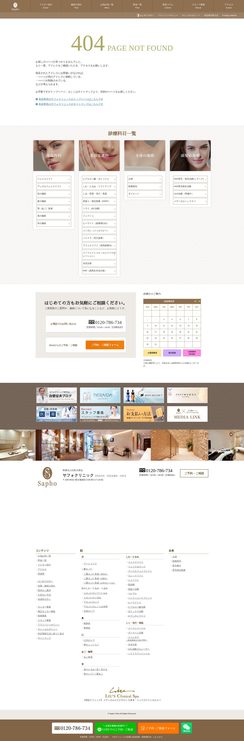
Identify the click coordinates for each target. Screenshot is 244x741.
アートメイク (90, 563)
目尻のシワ (89, 611)
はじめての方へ (147, 15)
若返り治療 (133, 589)
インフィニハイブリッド (140, 598)
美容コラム (167, 6)
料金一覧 (137, 6)
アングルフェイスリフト (140, 571)
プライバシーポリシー (168, 15)
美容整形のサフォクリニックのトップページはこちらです (69, 99)
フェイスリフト (135, 562)
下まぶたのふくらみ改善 (96, 606)
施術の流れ (76, 6)
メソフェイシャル (136, 628)
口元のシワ (89, 640)
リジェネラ (137, 638)
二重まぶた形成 (96, 574)
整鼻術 (87, 628)
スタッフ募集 (198, 6)
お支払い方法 (44, 595)
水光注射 (132, 644)
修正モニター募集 (46, 611)
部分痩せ (176, 565)
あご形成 (88, 657)
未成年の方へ (44, 599)
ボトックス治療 (135, 611)
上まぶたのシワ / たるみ (95, 593)
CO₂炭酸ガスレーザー (139, 649)
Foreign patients (229, 15)
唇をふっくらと (91, 644)
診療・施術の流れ (46, 586)
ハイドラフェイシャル (139, 653)
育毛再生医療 (178, 570)
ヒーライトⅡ (134, 602)
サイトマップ (44, 638)
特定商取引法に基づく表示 (51, 633)
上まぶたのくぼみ (92, 597)
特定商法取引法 (211, 15)
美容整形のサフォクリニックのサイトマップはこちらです (69, 104)
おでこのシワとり (136, 616)
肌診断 (131, 584)
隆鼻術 (87, 623)
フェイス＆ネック (136, 566)
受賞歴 (41, 574)
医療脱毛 (176, 561)
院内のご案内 (44, 590)
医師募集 (42, 615)
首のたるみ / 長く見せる (95, 669)
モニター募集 (44, 607)
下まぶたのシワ (91, 602)
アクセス (229, 6)
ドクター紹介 (45, 6)
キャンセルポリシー (191, 15)
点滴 (174, 556)
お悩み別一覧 (106, 6)
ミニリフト (133, 580)
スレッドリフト (135, 575)
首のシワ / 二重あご (93, 674)
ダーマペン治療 (135, 632)
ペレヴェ (132, 593)
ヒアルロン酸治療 (136, 607)
